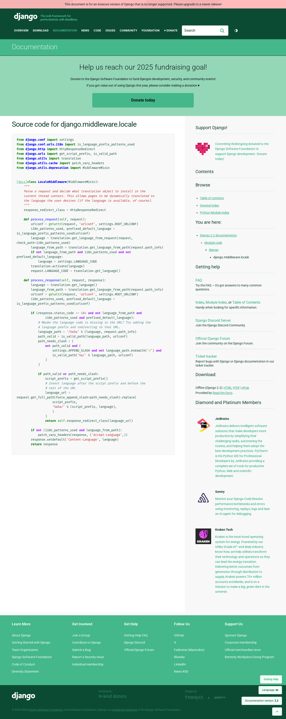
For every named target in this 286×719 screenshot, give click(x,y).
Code (97, 30)
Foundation (151, 30)
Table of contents (212, 198)
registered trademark (124, 709)
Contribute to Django (86, 642)
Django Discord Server (213, 320)
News (85, 30)
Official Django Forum (213, 338)
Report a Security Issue (88, 657)
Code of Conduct (23, 664)
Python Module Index (214, 212)
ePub (245, 388)
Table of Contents (246, 302)
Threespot (195, 697)
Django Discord (134, 642)
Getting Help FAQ (136, 635)
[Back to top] (277, 711)
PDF (237, 388)
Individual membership (87, 664)
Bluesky (179, 657)
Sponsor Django (236, 635)
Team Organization (25, 650)
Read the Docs (222, 393)
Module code (213, 243)
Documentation (65, 30)
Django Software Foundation (32, 657)
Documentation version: (261, 700)
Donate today (143, 100)
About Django (21, 635)
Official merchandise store (243, 650)
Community (128, 30)
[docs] (22, 182)
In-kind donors (112, 696)
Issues (110, 30)
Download (40, 30)
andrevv (224, 697)
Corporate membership (241, 642)
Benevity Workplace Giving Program (249, 657)
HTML (228, 388)
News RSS (181, 671)
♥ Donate (170, 30)
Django (25, 17)
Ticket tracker (206, 356)
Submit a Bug (81, 650)
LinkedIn (180, 664)
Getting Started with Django (31, 642)
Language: (270, 690)
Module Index (216, 302)
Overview (21, 30)
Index (200, 302)
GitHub (179, 635)
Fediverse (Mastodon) (189, 650)
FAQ (199, 280)
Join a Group (81, 635)
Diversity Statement (25, 671)
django (214, 250)
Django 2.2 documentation (218, 235)
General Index (209, 205)
